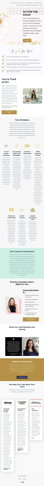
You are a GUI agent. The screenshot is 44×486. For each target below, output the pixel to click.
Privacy (24, 479)
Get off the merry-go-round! (9, 112)
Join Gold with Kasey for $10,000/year (31, 319)
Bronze (16, 2)
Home (12, 2)
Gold (23, 2)
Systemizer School (30, 2)
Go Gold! (27, 40)
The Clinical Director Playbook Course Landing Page (27, 5)
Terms (19, 479)
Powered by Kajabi (22, 475)
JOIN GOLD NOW (22, 377)
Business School (38, 2)
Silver (20, 2)
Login (40, 5)
